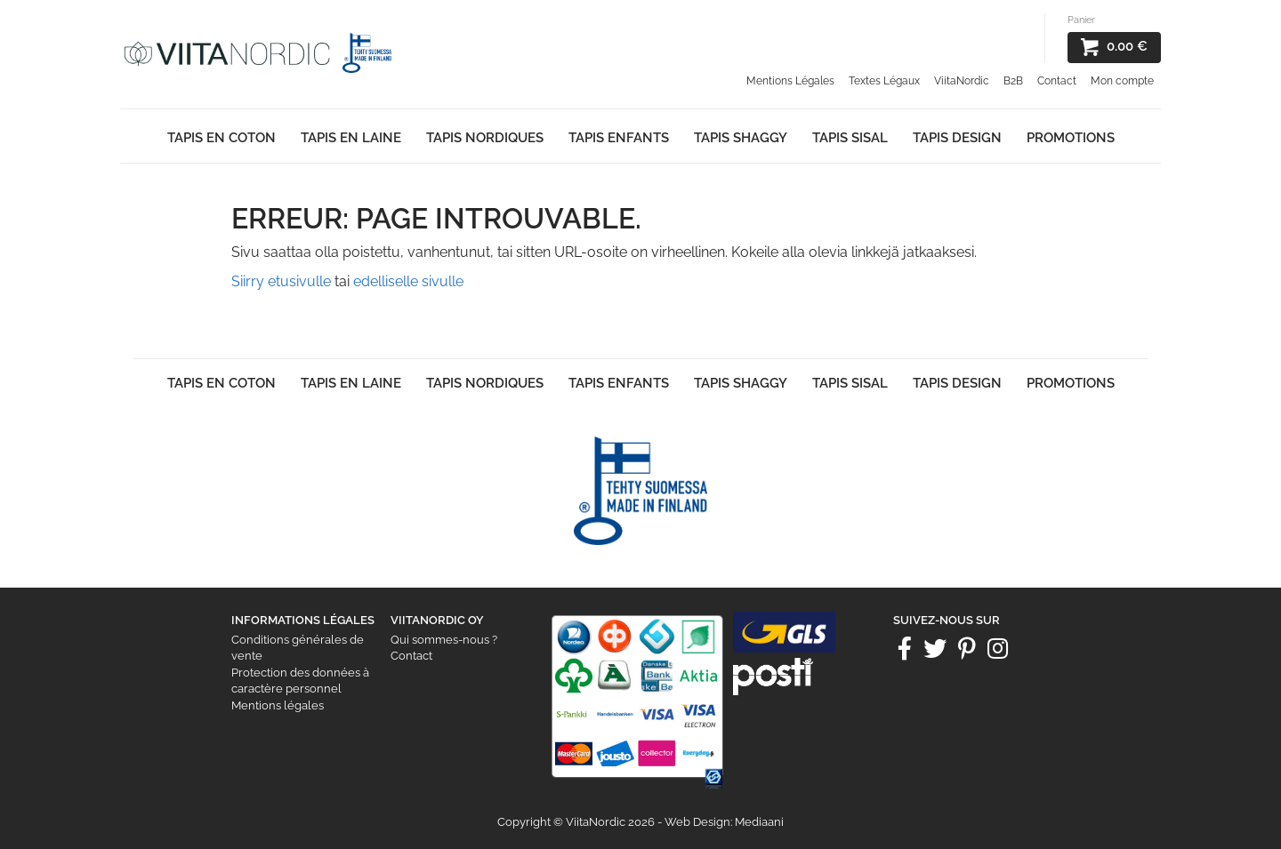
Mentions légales (277, 705)
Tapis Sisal (850, 138)
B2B (1013, 81)
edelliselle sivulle (408, 281)
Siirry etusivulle (281, 281)
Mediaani (759, 822)
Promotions (1071, 138)
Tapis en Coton (221, 138)
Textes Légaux (884, 81)
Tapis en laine (351, 138)
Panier (1081, 20)
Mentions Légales (790, 81)
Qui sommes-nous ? (444, 639)
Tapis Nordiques (485, 138)
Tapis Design (957, 138)
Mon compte (1122, 81)
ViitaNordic (961, 81)
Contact (1056, 81)
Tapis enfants (618, 138)
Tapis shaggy (740, 138)
